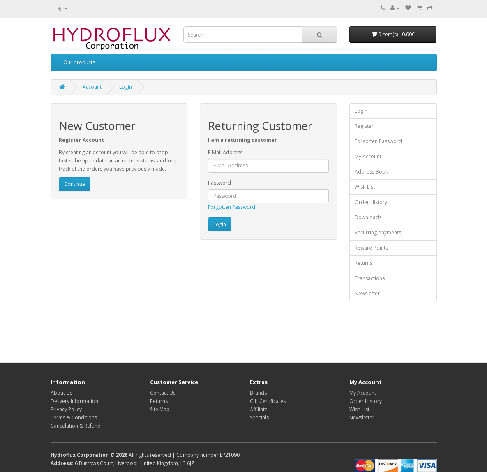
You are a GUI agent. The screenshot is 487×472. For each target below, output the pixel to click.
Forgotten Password (231, 207)
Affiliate (259, 409)
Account (92, 86)
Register (364, 126)
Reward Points (371, 247)
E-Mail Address (225, 152)
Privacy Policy (66, 409)
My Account (368, 156)
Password (219, 182)
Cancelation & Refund (76, 425)
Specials (259, 417)
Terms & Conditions (74, 417)
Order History (371, 202)
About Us (61, 392)
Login (125, 86)
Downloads (368, 217)
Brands (258, 392)
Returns (363, 262)
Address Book (371, 171)
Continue (74, 183)
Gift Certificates (268, 401)
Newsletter (367, 293)
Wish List (365, 186)
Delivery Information (74, 401)
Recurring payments (378, 232)
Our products (79, 62)
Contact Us (162, 392)
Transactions (370, 278)
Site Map (160, 409)
